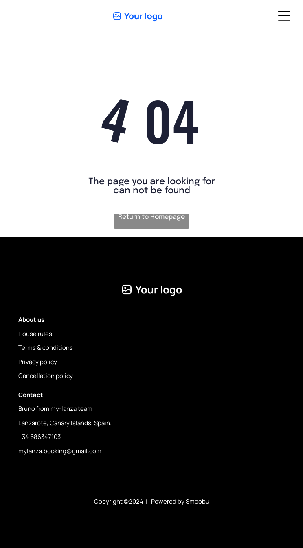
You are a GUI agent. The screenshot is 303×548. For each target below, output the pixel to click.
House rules (35, 334)
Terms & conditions (45, 347)
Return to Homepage (151, 217)
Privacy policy (37, 362)
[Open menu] (284, 16)
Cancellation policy (45, 375)
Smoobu (197, 501)
